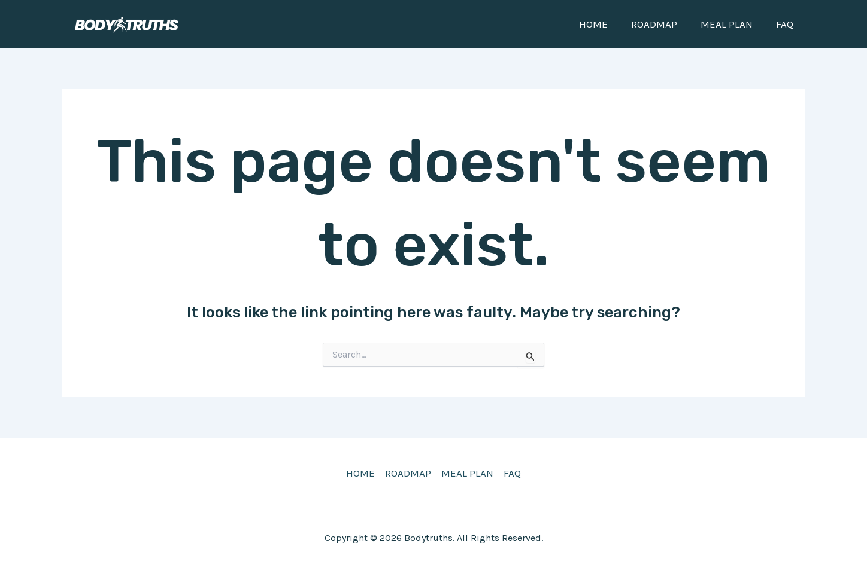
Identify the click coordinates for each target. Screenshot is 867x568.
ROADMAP (661, 24)
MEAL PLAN (731, 24)
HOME (603, 24)
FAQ (786, 24)
